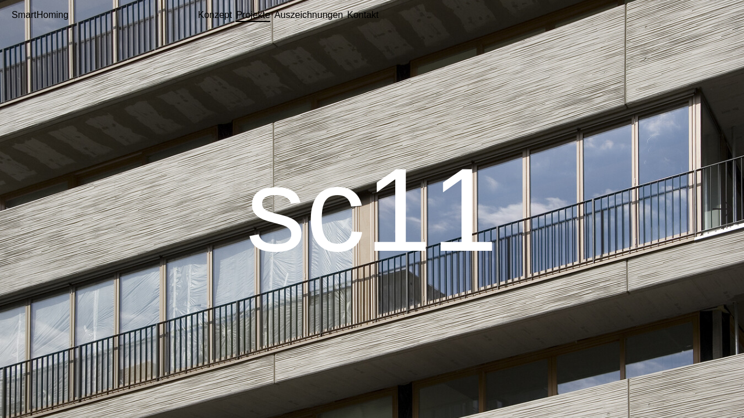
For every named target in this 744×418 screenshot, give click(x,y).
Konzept (215, 15)
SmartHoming (40, 15)
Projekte (253, 15)
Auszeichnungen (308, 15)
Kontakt (362, 15)
